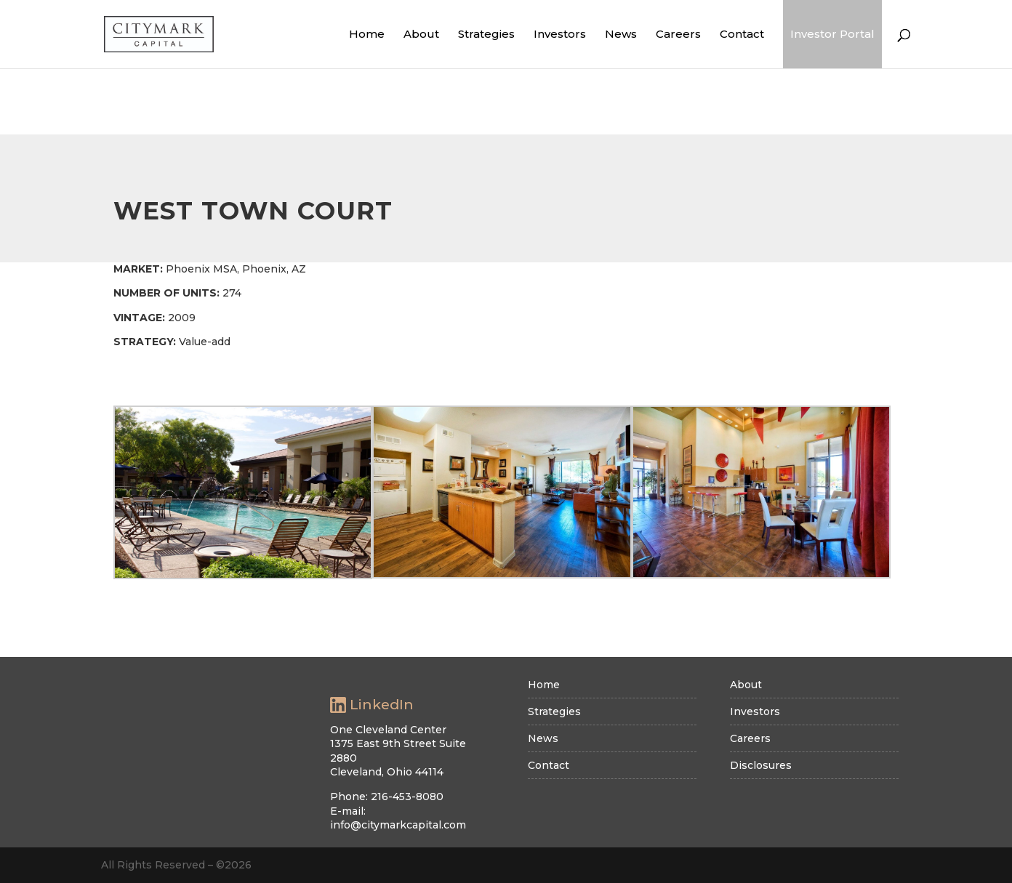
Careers (678, 34)
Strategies (486, 34)
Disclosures (761, 765)
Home (367, 34)
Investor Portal (832, 34)
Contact (742, 34)
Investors (560, 34)
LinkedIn (372, 705)
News (621, 34)
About (421, 34)
